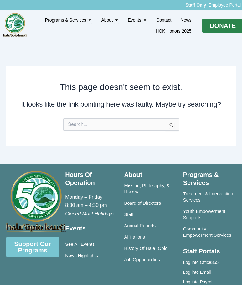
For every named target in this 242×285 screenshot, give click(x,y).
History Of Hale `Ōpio (146, 248)
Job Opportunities (142, 259)
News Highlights (81, 255)
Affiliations (134, 237)
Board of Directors (142, 203)
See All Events (80, 244)
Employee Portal (225, 5)
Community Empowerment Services (207, 232)
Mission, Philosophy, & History (147, 188)
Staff (129, 214)
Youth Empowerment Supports (204, 214)
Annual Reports (140, 225)
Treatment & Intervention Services (208, 197)
